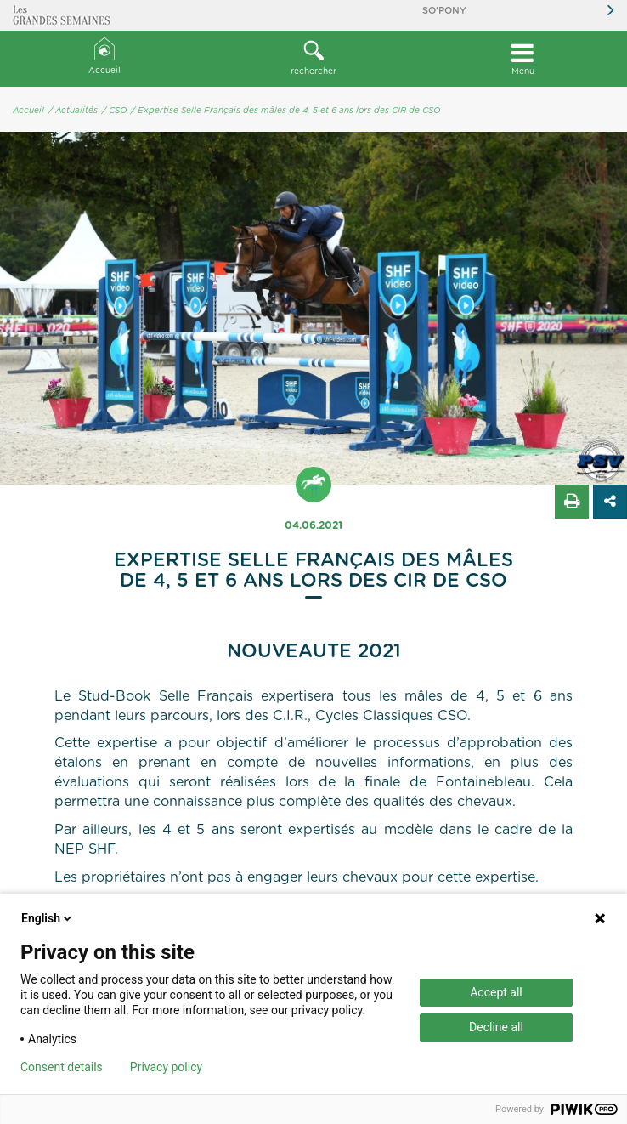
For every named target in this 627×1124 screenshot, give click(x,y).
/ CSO (114, 110)
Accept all (496, 992)
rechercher (313, 58)
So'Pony (444, 10)
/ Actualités (73, 110)
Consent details (61, 1067)
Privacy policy (166, 1067)
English (47, 918)
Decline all (496, 1027)
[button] (313, 59)
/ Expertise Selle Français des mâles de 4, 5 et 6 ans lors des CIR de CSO (285, 110)
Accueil (104, 56)
